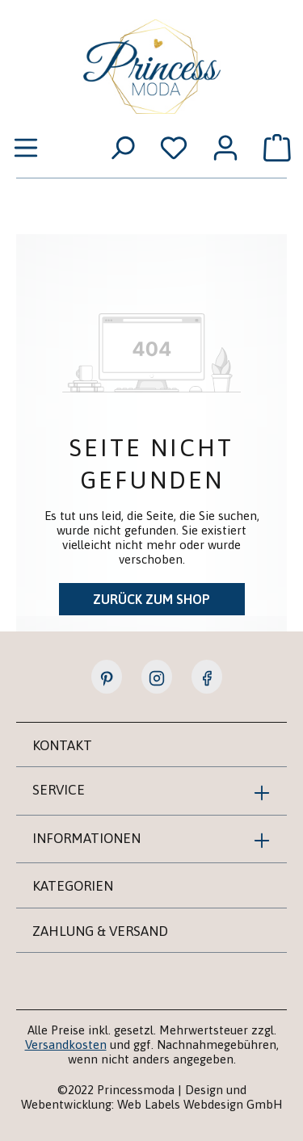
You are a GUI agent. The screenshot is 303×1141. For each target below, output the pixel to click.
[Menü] (25, 147)
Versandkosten (66, 1044)
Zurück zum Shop (151, 599)
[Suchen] (122, 147)
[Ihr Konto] (225, 147)
